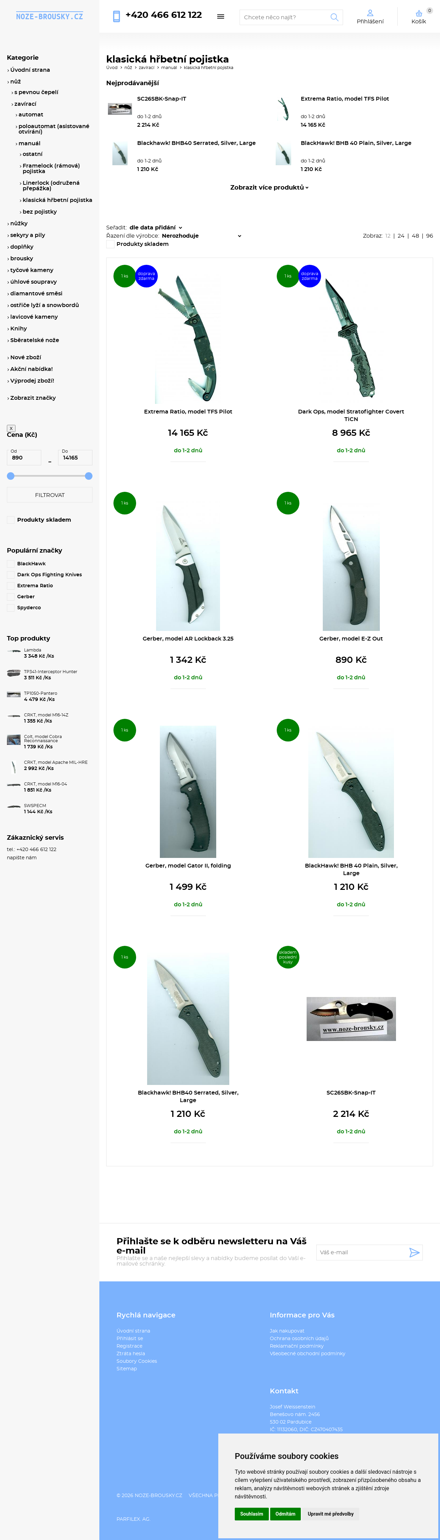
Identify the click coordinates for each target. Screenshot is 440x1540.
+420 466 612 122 (163, 15)
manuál (169, 68)
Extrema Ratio (35, 586)
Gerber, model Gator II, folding (188, 866)
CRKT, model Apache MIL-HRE (56, 762)
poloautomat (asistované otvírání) (54, 129)
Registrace (129, 1346)
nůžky (19, 223)
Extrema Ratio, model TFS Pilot (345, 99)
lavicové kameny (34, 317)
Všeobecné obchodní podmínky (307, 1353)
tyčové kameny (31, 270)
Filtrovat (50, 495)
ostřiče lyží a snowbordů (44, 305)
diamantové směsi (36, 293)
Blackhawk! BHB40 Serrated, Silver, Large (196, 143)
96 (429, 236)
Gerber (26, 597)
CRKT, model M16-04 (45, 784)
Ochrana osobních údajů (299, 1338)
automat (31, 114)
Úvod (112, 68)
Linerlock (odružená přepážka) (51, 185)
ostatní (33, 154)
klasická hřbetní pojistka (208, 68)
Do (65, 451)
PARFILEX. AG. (134, 1519)
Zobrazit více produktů (267, 188)
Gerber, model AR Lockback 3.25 (188, 639)
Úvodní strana (133, 1331)
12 (387, 236)
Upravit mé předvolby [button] (330, 1514)
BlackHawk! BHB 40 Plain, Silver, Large (356, 143)
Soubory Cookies (137, 1361)
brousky (21, 258)
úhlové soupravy (33, 282)
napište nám (22, 858)
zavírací (146, 68)
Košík (422, 15)
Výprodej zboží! (32, 381)
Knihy (18, 328)
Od (14, 451)
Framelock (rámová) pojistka (51, 168)
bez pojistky (40, 212)
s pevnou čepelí (36, 92)
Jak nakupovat (287, 1331)
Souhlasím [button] (251, 1514)
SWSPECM (35, 806)
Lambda (32, 650)
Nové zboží (25, 357)
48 (415, 236)
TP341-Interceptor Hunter (50, 672)
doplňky (21, 247)
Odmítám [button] (286, 1514)
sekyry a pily (27, 235)
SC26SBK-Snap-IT (161, 99)
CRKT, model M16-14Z (46, 715)
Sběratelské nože (34, 340)
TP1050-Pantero (40, 693)
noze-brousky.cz (49, 16)
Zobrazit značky (33, 398)
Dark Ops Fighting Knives (49, 575)
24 (401, 236)
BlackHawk (31, 564)
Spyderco (29, 607)
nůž (128, 68)
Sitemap (127, 1369)
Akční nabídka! (31, 369)
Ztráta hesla (131, 1353)
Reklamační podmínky (297, 1346)
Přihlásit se (130, 1338)
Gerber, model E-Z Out (351, 639)
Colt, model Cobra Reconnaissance (43, 739)
